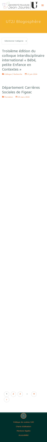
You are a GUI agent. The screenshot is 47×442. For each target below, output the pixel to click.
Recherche (18, 74)
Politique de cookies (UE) (23, 422)
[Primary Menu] (42, 5)
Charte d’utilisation (23, 426)
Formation (9, 97)
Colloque (8, 74)
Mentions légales (23, 431)
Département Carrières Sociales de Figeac (21, 90)
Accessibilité (23, 435)
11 (34, 394)
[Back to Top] (23, 416)
